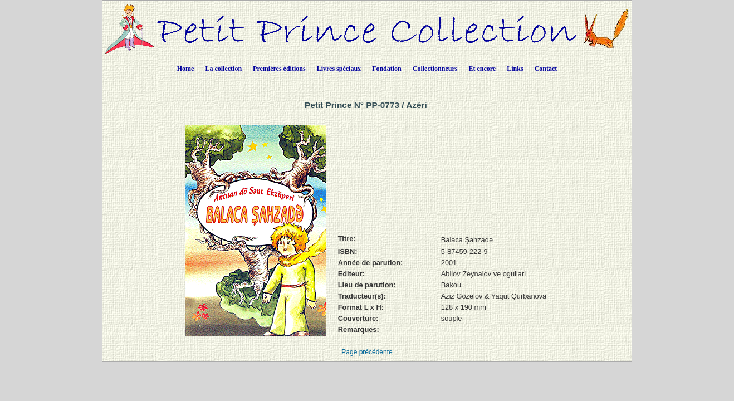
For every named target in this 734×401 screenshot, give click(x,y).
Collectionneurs (435, 68)
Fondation (387, 68)
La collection (223, 68)
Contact (546, 68)
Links (515, 68)
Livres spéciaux (339, 68)
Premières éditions (279, 68)
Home (185, 68)
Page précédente (366, 352)
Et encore (482, 68)
